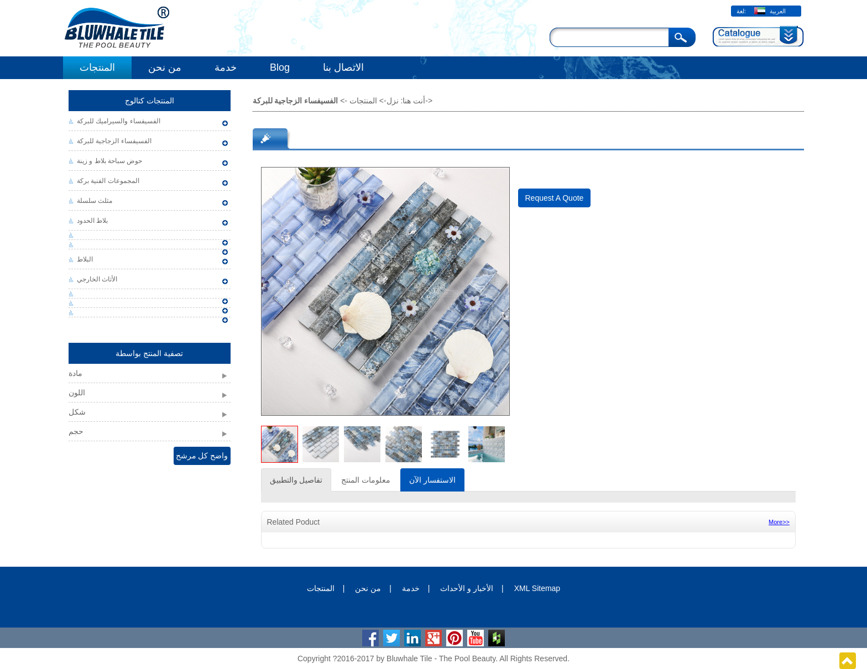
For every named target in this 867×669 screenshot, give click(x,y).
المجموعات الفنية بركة (108, 181)
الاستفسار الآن (432, 479)
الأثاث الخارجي (97, 279)
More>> (779, 522)
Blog (280, 67)
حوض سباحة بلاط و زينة (109, 161)
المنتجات (97, 67)
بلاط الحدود (92, 220)
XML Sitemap (537, 588)
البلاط (85, 259)
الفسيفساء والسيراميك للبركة (118, 121)
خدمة (226, 67)
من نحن (164, 67)
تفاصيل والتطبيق (296, 479)
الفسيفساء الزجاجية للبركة (114, 141)
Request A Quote (554, 198)
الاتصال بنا (343, 67)
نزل (393, 100)
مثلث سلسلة (94, 201)
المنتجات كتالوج (149, 100)
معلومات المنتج (365, 479)
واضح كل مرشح (202, 455)
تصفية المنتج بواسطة (149, 353)
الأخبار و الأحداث (466, 588)
